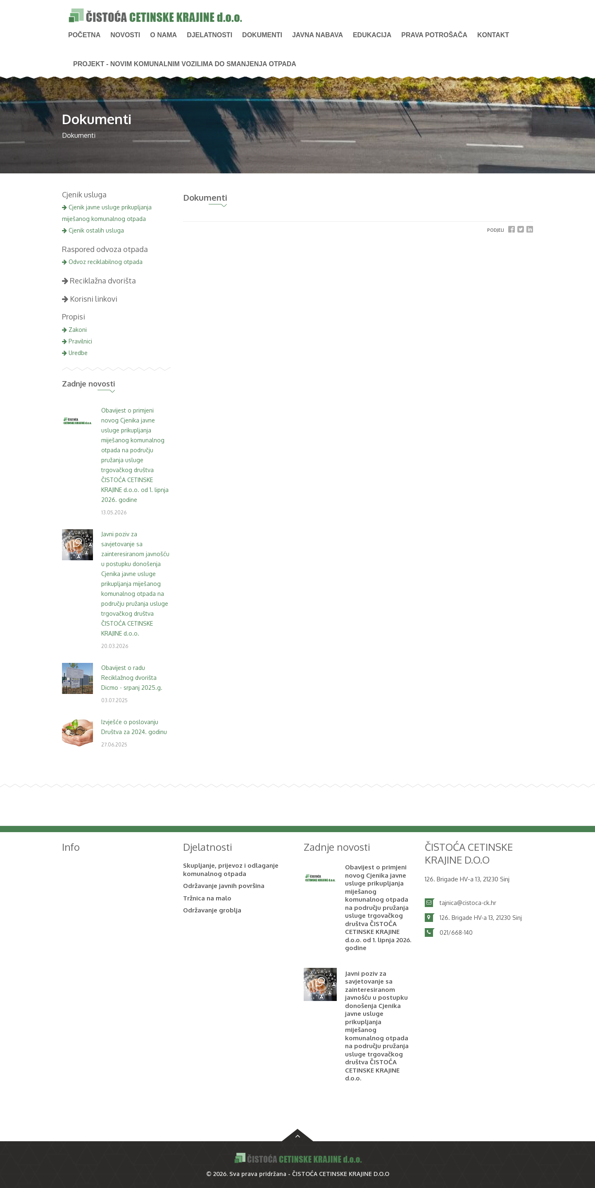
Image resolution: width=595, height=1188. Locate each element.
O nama (163, 34)
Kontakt (493, 34)
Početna (84, 34)
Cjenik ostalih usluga (93, 230)
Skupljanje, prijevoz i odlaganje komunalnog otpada (230, 870)
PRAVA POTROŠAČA (434, 34)
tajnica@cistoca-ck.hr (468, 902)
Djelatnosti (209, 34)
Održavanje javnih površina (223, 886)
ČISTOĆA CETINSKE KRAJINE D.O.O (340, 1173)
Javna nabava (317, 34)
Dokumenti (262, 34)
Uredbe (75, 352)
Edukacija (372, 34)
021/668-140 (456, 932)
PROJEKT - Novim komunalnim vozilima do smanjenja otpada (184, 63)
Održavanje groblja (212, 910)
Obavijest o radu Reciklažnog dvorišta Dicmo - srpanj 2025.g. (131, 677)
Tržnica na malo (207, 898)
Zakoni (74, 329)
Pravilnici (77, 341)
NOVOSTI (125, 34)
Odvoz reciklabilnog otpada (102, 261)
